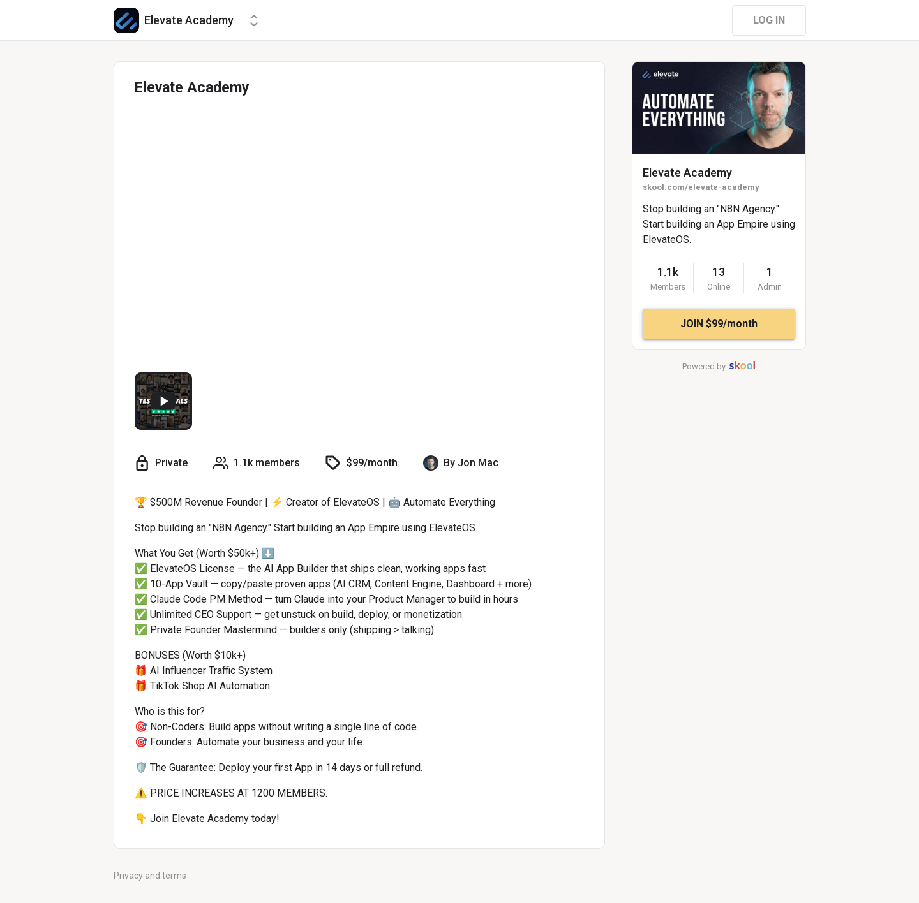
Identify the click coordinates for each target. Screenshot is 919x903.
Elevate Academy (687, 172)
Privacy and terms (150, 875)
